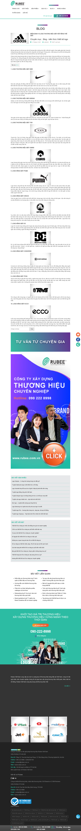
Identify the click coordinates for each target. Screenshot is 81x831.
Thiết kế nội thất (34, 816)
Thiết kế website (49, 813)
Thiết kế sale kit (15, 819)
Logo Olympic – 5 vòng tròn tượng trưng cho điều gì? (26, 481)
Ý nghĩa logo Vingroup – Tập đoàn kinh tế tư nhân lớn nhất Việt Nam (30, 514)
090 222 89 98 (62, 16)
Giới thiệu (25, 8)
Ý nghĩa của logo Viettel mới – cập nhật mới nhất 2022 (26, 499)
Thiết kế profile (63, 819)
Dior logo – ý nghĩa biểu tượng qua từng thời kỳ (24, 503)
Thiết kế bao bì (35, 810)
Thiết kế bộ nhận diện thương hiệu (48, 810)
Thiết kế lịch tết (25, 816)
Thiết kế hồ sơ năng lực (30, 813)
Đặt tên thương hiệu (54, 816)
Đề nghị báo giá (47, 16)
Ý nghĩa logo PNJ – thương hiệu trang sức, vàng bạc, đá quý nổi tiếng (30, 510)
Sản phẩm (35, 8)
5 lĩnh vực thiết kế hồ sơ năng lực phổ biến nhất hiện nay (27, 529)
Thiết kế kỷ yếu (33, 819)
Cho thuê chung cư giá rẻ (17, 823)
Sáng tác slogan (24, 819)
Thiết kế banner (62, 810)
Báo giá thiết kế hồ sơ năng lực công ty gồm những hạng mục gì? (29, 551)
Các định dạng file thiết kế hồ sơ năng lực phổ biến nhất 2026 (28, 547)
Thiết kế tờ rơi (41, 813)
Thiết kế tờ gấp (64, 816)
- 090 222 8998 (40, 829)
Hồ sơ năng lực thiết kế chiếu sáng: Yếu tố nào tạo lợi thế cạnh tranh (30, 544)
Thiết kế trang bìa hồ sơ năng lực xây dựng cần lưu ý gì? (27, 554)
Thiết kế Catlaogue (16, 816)
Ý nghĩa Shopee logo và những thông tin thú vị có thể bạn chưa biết (29, 495)
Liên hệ (25, 12)
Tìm (32, 329)
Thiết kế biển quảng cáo (17, 813)
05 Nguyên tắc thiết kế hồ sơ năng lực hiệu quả (24, 536)
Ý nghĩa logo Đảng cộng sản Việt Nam (22, 492)
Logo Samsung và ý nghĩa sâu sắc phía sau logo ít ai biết (27, 506)
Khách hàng (61, 8)
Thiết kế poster (44, 816)
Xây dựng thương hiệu (17, 810)
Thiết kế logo (27, 810)
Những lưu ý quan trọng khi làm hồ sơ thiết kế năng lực (26, 540)
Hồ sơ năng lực (40, 636)
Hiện (17, 65)
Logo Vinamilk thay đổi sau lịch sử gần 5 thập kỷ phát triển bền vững (30, 488)
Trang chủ (16, 8)
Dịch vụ (44, 8)
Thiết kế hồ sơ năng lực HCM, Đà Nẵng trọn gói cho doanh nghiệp (29, 525)
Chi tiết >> (67, 686)
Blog (52, 8)
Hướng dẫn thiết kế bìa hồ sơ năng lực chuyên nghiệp (26, 558)
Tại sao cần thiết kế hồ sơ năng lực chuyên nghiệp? (25, 533)
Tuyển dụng (16, 12)
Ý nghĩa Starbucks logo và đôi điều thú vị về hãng (25, 485)
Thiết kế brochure (59, 813)
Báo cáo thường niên (44, 819)
